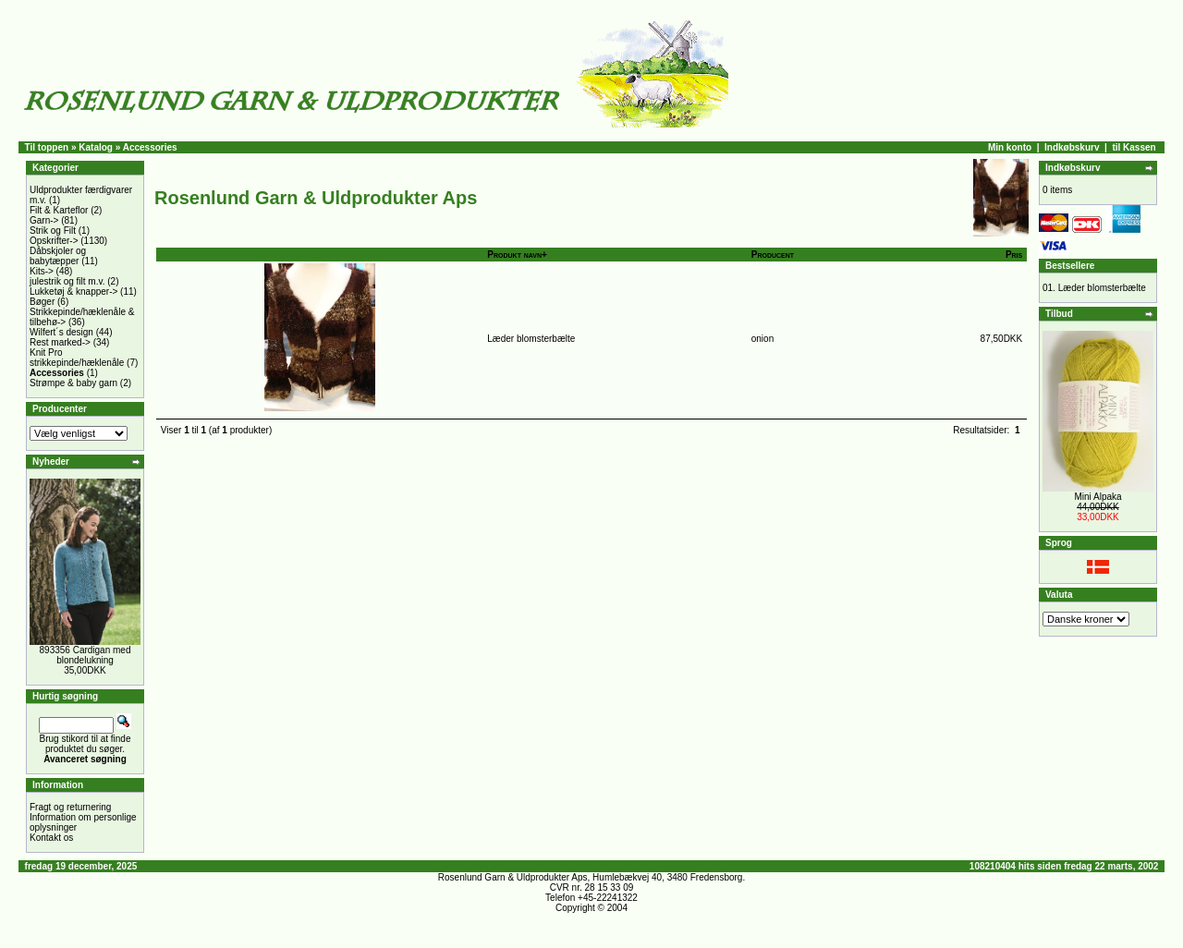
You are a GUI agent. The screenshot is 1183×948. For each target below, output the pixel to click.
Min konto (1009, 147)
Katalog (96, 147)
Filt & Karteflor (59, 210)
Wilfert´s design (61, 332)
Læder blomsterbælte (531, 339)
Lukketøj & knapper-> (73, 291)
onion (762, 339)
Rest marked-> (60, 342)
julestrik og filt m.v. (67, 281)
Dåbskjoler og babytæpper (58, 256)
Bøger (42, 302)
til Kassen (1133, 147)
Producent (772, 254)
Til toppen (47, 147)
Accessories (150, 147)
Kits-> (42, 271)
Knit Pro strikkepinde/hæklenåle (77, 357)
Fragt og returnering (70, 807)
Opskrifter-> (54, 241)
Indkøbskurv (1071, 147)
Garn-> (44, 220)
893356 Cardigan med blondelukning (85, 655)
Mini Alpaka (1097, 497)
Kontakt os (51, 838)
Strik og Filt (53, 230)
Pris (1014, 254)
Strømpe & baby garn (73, 383)
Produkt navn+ (517, 254)
